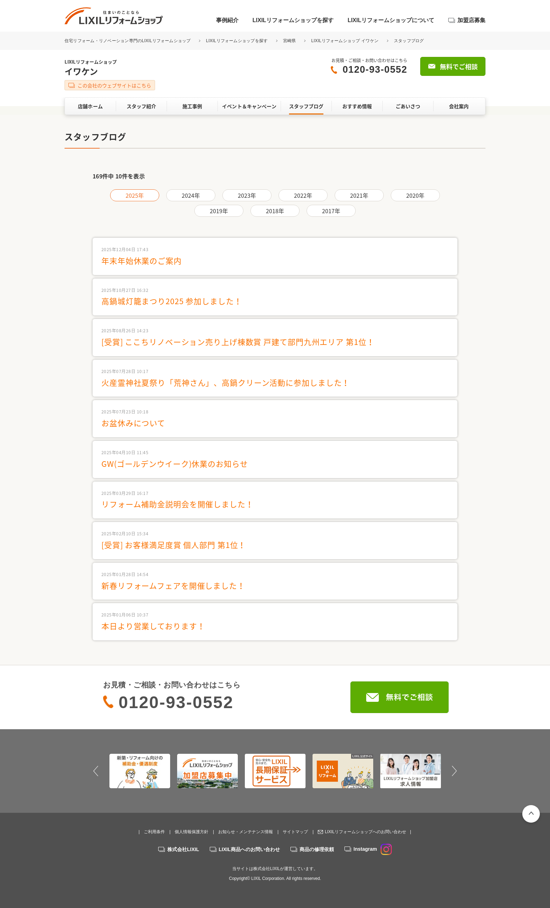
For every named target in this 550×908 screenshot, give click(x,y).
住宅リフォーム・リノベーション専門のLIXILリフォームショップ (128, 40)
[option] (139, 771)
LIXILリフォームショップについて (391, 20)
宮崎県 (289, 40)
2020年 (415, 195)
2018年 (275, 211)
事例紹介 (227, 20)
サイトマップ (295, 831)
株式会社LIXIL (183, 849)
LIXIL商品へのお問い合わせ (249, 849)
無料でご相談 (459, 66)
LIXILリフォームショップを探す (293, 20)
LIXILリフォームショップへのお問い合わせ (365, 831)
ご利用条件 (154, 831)
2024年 (191, 195)
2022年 (303, 195)
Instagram (373, 849)
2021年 (359, 195)
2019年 (219, 211)
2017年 (331, 211)
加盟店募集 (471, 20)
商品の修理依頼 (317, 849)
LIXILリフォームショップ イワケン (344, 40)
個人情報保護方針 (191, 831)
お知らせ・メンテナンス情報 (245, 831)
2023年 (247, 195)
